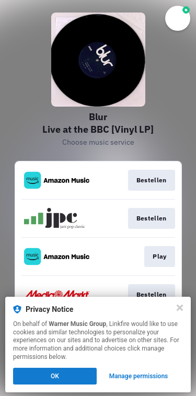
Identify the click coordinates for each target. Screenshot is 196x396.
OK (55, 376)
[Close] (179, 307)
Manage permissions (138, 376)
